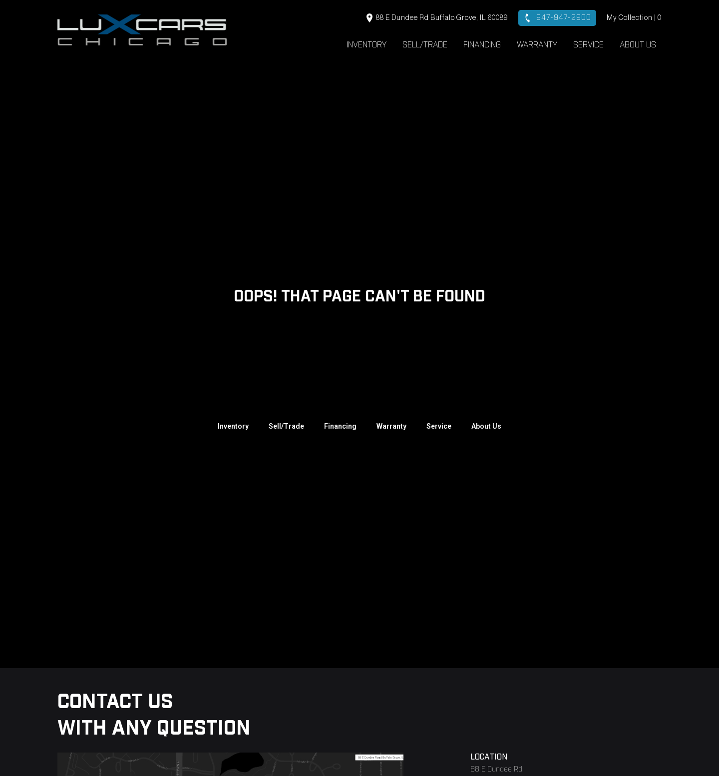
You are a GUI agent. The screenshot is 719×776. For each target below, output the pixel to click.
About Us (638, 45)
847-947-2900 (557, 17)
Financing (482, 45)
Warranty (537, 45)
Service (588, 45)
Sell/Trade (424, 45)
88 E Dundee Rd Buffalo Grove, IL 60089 (437, 17)
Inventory (366, 45)
